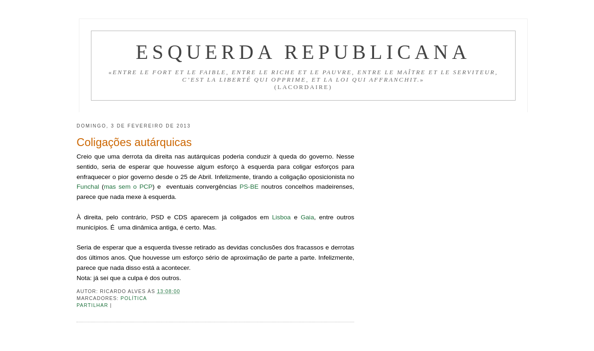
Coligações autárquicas (134, 142)
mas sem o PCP (128, 186)
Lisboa (281, 217)
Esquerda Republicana (303, 52)
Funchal (88, 186)
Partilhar (93, 305)
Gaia (307, 217)
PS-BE (248, 186)
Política (134, 298)
